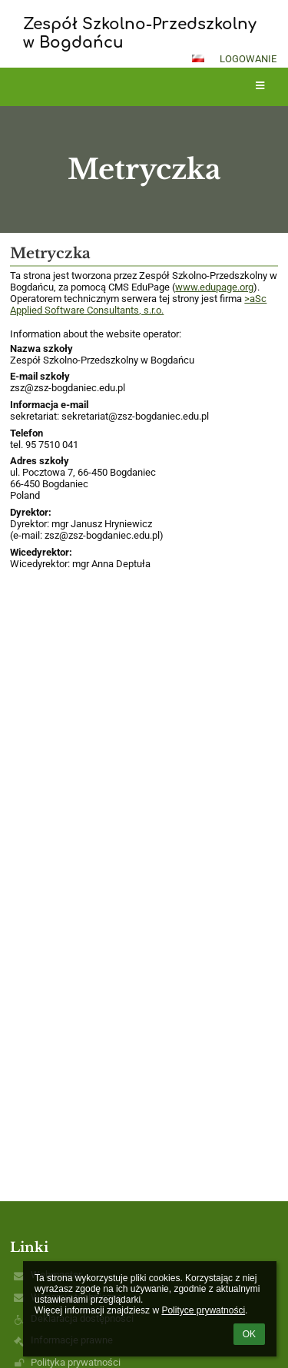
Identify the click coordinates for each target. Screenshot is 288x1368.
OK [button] (249, 1334)
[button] (198, 58)
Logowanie (248, 59)
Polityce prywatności (203, 1310)
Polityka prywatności (76, 1362)
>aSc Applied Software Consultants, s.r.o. (138, 304)
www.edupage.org (214, 287)
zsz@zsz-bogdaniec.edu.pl (67, 387)
